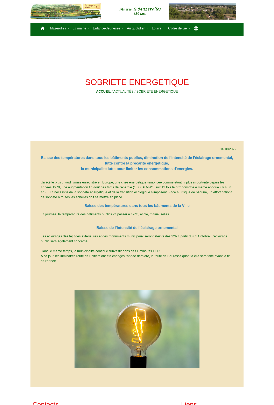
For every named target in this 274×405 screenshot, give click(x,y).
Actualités (123, 91)
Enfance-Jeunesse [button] (107, 28)
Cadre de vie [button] (178, 28)
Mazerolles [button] (58, 28)
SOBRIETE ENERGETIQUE (157, 91)
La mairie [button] (80, 28)
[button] (42, 29)
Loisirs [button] (157, 28)
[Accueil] (133, 11)
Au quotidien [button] (136, 28)
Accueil (103, 91)
